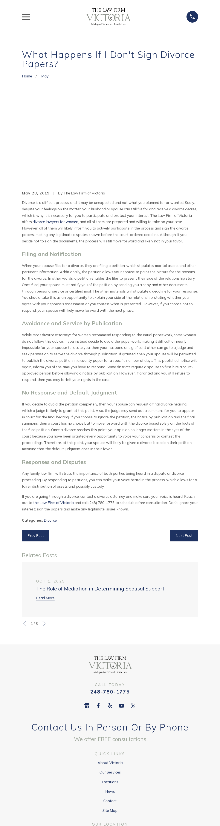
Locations (110, 715)
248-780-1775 (110, 625)
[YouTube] (121, 639)
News (110, 724)
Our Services (110, 705)
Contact (110, 734)
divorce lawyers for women (55, 155)
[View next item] (44, 556)
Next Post (184, 469)
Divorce (50, 453)
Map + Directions (110, 779)
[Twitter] (133, 639)
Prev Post (36, 469)
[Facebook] (98, 639)
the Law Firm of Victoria (53, 436)
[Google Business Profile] (86, 639)
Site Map (110, 743)
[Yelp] (110, 639)
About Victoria (110, 695)
